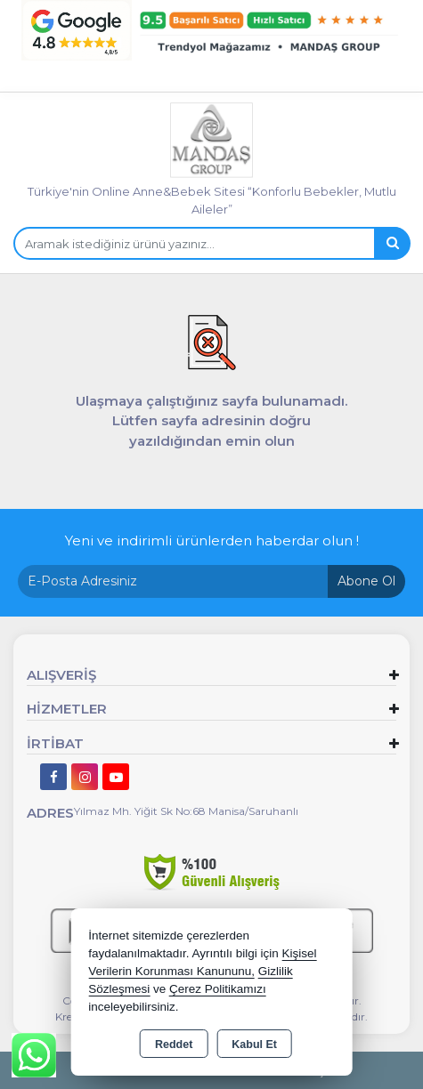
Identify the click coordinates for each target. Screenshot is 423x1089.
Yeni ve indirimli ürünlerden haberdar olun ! (212, 540)
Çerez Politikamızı (217, 989)
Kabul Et (254, 1044)
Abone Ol (366, 581)
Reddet (173, 1044)
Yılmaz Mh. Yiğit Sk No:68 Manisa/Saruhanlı (186, 811)
